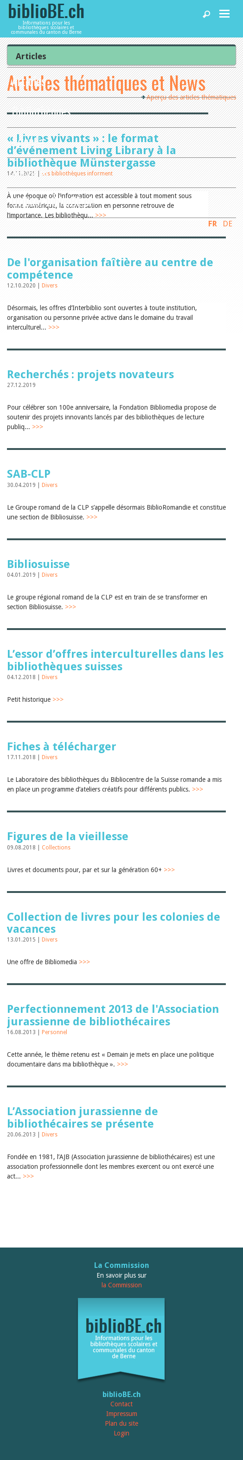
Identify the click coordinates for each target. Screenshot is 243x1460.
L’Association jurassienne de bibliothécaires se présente (82, 1117)
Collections (56, 847)
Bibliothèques (41, 111)
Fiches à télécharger (61, 746)
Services (30, 171)
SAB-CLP (29, 474)
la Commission (122, 1285)
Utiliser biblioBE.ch (53, 201)
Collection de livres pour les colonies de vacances (113, 923)
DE (227, 223)
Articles (29, 81)
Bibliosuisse (38, 564)
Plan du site (121, 1423)
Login (121, 1433)
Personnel (54, 1032)
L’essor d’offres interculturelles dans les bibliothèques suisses (115, 660)
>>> (53, 327)
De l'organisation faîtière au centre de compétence (110, 268)
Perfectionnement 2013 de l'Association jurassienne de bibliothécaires (113, 1015)
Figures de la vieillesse (67, 836)
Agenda (28, 141)
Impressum (121, 1413)
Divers (50, 285)
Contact (121, 1404)
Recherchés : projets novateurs (90, 374)
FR (212, 223)
